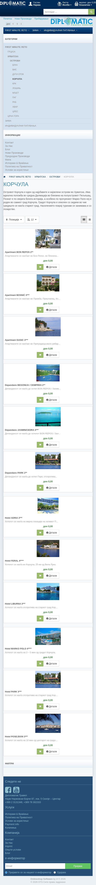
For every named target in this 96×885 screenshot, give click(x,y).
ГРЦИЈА (11, 52)
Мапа (8, 159)
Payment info (12, 824)
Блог (82, 18)
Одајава (60, 872)
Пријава (77, 866)
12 (32, 219)
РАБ (14, 102)
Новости (70, 18)
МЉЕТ (15, 93)
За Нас (9, 146)
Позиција (14, 219)
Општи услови (13, 849)
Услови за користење (16, 169)
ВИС (14, 69)
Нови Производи (23, 18)
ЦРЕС (15, 111)
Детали (51, 267)
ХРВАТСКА (12, 56)
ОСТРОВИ (15, 61)
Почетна (7, 18)
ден (8, 24)
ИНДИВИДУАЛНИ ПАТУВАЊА (60, 30)
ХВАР (15, 107)
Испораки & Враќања (16, 163)
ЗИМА (36, 30)
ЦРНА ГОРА (13, 116)
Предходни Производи (17, 156)
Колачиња (10, 827)
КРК (14, 83)
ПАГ (14, 97)
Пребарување (41, 18)
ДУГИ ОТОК (18, 74)
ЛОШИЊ (16, 88)
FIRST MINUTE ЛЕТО (17, 30)
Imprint (8, 846)
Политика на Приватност (18, 166)
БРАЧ (14, 65)
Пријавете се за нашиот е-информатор (28, 872)
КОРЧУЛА (17, 79)
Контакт (55, 18)
